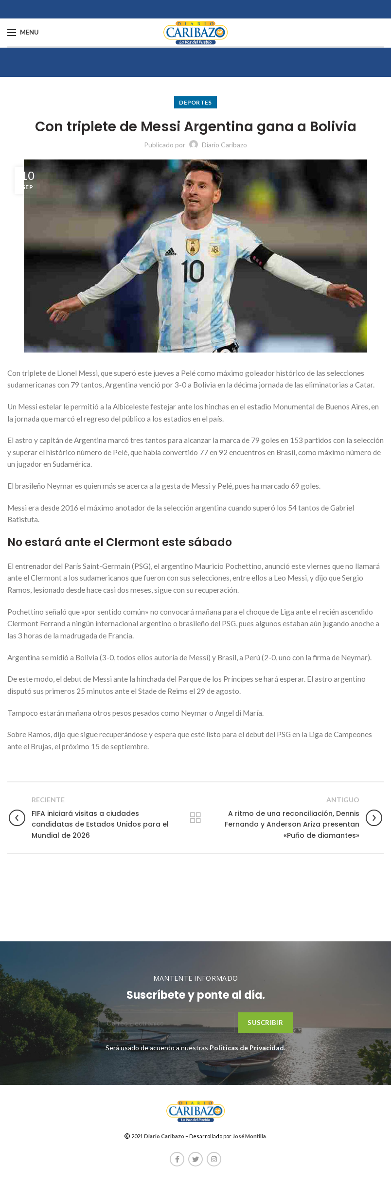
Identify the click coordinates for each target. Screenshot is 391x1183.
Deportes (195, 102)
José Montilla (249, 1136)
